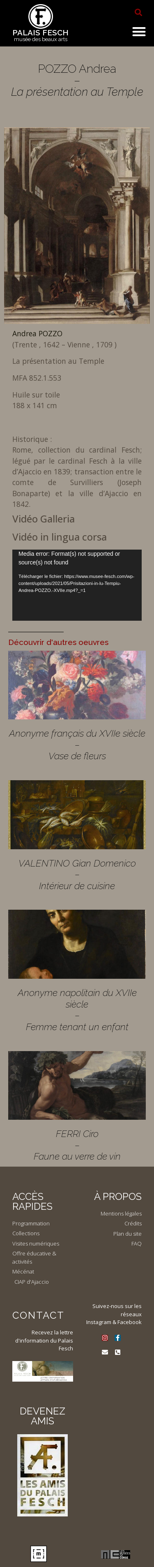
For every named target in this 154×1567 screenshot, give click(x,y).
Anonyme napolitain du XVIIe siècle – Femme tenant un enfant (77, 1009)
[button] (138, 12)
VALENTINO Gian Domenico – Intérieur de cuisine (77, 874)
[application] (77, 585)
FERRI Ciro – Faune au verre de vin (77, 1145)
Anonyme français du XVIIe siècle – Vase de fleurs (77, 744)
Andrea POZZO (37, 333)
